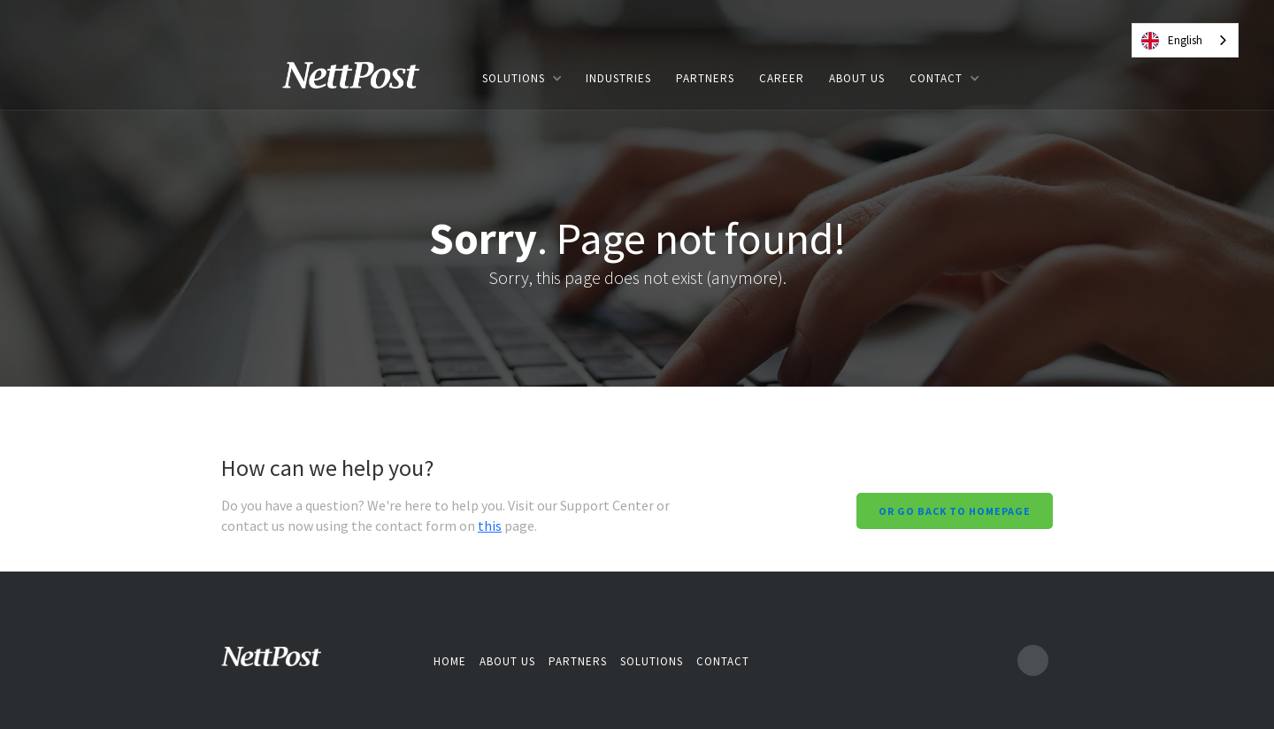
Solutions (651, 661)
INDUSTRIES (618, 78)
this (490, 525)
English (1171, 40)
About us (507, 661)
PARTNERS (705, 78)
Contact (722, 661)
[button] (521, 78)
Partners (578, 661)
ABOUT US (857, 78)
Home (450, 661)
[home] (363, 78)
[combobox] (1185, 40)
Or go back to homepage (955, 511)
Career (781, 78)
